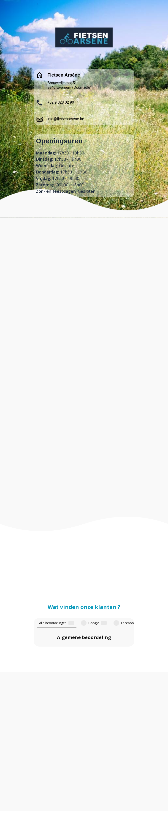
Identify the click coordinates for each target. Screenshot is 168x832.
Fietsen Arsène (63, 74)
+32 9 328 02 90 (60, 102)
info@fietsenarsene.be (65, 119)
